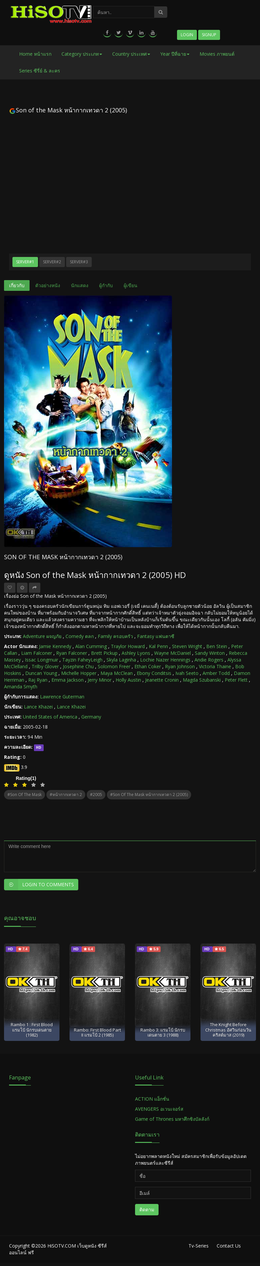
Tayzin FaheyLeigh (82, 659)
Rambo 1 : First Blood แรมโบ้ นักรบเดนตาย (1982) (32, 1029)
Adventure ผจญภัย (42, 636)
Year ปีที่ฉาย (174, 54)
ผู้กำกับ (106, 285)
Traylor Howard (128, 646)
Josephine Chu (78, 666)
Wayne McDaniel (172, 653)
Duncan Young (41, 673)
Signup (209, 35)
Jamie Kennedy (55, 646)
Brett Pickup (104, 653)
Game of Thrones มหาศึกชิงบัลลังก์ (173, 1119)
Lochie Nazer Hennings (165, 659)
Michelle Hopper (78, 673)
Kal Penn (158, 646)
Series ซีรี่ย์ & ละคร (39, 70)
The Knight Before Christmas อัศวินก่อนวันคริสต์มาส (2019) (228, 1029)
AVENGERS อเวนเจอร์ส (159, 1109)
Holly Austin (128, 680)
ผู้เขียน (130, 285)
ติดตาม (146, 1209)
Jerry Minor (100, 680)
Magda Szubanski (202, 680)
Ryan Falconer (71, 653)
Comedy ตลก (80, 636)
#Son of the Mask (24, 794)
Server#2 (52, 262)
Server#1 (25, 262)
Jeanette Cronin (162, 680)
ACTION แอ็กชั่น (152, 1099)
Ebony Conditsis (154, 673)
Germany (91, 717)
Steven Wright (187, 646)
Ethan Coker (147, 666)
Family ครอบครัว (115, 636)
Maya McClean (116, 673)
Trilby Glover (45, 666)
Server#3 (79, 262)
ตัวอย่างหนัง (47, 285)
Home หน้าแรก (35, 54)
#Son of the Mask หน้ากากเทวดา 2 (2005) (149, 794)
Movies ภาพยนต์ (217, 54)
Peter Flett (236, 680)
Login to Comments (39, 884)
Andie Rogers (208, 659)
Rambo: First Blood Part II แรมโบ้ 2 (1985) (97, 1032)
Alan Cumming (91, 646)
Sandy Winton (210, 653)
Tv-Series (198, 1246)
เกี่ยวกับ (17, 285)
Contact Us (229, 1246)
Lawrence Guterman (62, 696)
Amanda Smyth (20, 686)
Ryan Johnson (180, 666)
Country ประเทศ (131, 54)
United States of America (50, 717)
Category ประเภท (81, 54)
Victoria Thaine (215, 666)
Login (187, 35)
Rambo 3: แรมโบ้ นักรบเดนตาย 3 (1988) (162, 1032)
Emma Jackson (67, 680)
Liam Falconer (36, 653)
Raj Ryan (37, 680)
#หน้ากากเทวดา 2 (66, 794)
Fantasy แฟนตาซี (155, 636)
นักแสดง (79, 285)
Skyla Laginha (121, 659)
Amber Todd (216, 673)
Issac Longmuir (41, 659)
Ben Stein (216, 646)
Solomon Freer (114, 666)
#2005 (96, 794)
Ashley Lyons (136, 653)
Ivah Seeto (187, 673)
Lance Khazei (38, 706)
